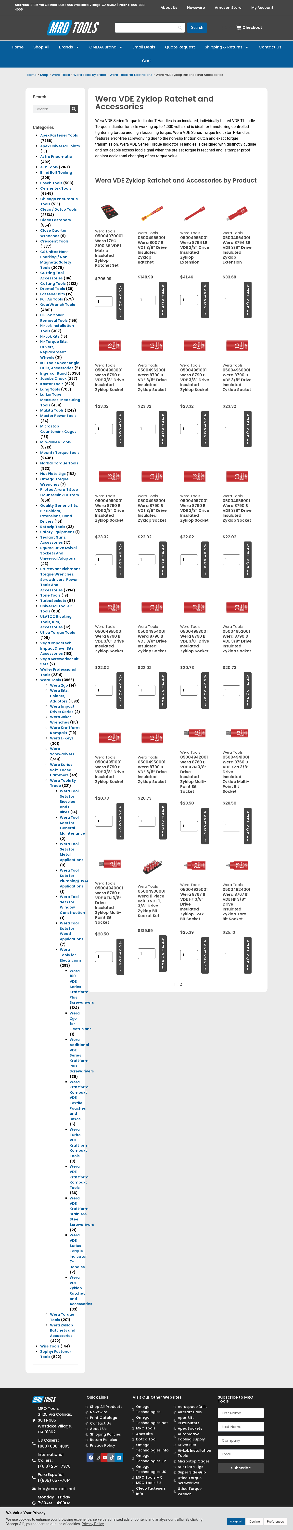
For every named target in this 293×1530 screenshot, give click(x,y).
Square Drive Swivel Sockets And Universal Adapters (58, 553)
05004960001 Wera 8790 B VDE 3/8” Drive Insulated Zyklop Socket (237, 379)
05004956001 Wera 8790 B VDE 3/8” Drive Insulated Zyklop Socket (237, 510)
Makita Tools (52, 410)
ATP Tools (49, 167)
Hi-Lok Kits (50, 336)
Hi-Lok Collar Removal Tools (54, 318)
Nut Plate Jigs (53, 473)
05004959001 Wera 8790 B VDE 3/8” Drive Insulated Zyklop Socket (109, 510)
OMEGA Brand (106, 47)
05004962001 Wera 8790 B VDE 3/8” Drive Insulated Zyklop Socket (152, 379)
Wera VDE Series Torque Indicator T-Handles (78, 1251)
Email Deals (144, 47)
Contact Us (270, 47)
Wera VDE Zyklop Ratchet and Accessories (81, 1290)
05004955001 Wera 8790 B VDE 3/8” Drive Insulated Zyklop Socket (109, 641)
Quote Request (180, 47)
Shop (44, 75)
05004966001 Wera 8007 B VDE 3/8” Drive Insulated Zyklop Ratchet (152, 250)
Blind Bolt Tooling (56, 172)
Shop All (41, 47)
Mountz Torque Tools (59, 452)
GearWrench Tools (57, 304)
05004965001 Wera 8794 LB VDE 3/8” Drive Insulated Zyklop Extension (194, 250)
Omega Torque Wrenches (54, 482)
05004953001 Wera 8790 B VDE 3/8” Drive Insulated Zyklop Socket (194, 641)
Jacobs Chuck (53, 378)
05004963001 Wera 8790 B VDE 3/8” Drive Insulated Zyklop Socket (109, 379)
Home (18, 47)
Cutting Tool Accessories (52, 275)
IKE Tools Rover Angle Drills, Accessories (59, 365)
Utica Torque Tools (57, 632)
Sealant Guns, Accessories (53, 540)
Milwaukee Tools (55, 442)
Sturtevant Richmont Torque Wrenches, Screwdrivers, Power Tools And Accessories (60, 579)
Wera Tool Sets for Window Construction (72, 904)
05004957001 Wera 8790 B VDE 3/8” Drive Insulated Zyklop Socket (194, 510)
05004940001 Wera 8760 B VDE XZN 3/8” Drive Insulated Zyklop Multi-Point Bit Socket (109, 905)
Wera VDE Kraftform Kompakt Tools (79, 1177)
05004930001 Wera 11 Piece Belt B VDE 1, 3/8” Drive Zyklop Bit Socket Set (152, 903)
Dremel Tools (52, 288)
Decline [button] (254, 1521)
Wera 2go (59, 685)
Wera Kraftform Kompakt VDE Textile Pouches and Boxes (79, 1100)
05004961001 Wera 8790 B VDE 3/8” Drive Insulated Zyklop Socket (194, 379)
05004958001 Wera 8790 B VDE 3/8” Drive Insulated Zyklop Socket (152, 510)
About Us (169, 7)
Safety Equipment (57, 531)
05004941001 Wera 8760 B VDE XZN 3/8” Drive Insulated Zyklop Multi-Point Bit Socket (236, 774)
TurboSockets (53, 600)
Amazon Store (228, 7)
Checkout (252, 27)
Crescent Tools (54, 241)
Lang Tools (50, 389)
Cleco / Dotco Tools (58, 209)
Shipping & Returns (227, 47)
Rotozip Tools (52, 526)
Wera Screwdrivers (62, 751)
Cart (146, 61)
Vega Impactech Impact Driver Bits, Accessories (57, 648)
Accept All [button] (236, 1521)
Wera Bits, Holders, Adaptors (59, 695)
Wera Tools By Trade (89, 75)
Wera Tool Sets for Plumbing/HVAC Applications (75, 878)
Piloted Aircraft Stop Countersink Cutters (59, 492)
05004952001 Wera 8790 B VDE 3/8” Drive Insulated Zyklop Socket (237, 641)
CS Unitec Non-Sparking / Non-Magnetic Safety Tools (55, 259)
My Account (262, 7)
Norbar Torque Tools (59, 463)
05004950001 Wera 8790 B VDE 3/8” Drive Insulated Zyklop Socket (152, 771)
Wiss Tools (50, 1346)
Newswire (196, 7)
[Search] (150, 28)
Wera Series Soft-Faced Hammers (61, 770)
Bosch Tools (51, 183)
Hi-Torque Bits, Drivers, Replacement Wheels (54, 349)
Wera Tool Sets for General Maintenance (72, 825)
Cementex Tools (55, 188)
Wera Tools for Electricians (131, 75)
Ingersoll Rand (53, 373)
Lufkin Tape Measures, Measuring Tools (60, 399)
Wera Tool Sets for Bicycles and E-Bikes (69, 802)
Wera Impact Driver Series (62, 709)
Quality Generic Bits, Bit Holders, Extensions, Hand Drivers (59, 513)
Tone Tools (50, 595)
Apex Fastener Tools (59, 135)
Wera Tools (61, 75)
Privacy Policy (93, 1524)
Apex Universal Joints (60, 146)
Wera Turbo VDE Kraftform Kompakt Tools (79, 1142)
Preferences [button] (275, 1521)
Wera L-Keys (62, 738)
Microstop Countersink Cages (58, 429)
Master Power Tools (58, 415)
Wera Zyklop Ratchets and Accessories (62, 1330)
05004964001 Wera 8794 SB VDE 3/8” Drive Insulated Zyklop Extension (237, 250)
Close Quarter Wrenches (53, 233)
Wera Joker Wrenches (60, 719)
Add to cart (120, 301)
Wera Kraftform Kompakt (65, 730)
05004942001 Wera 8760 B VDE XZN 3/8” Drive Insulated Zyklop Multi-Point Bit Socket (194, 774)
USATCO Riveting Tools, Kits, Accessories (56, 622)
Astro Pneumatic (56, 156)
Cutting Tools (53, 283)
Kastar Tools (52, 383)
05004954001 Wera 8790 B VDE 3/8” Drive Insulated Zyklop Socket (152, 641)
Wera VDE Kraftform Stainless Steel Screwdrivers (82, 1211)
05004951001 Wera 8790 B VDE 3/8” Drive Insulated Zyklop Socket (109, 771)
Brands (69, 47)
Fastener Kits (52, 294)
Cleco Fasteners (55, 220)
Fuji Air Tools (51, 299)
